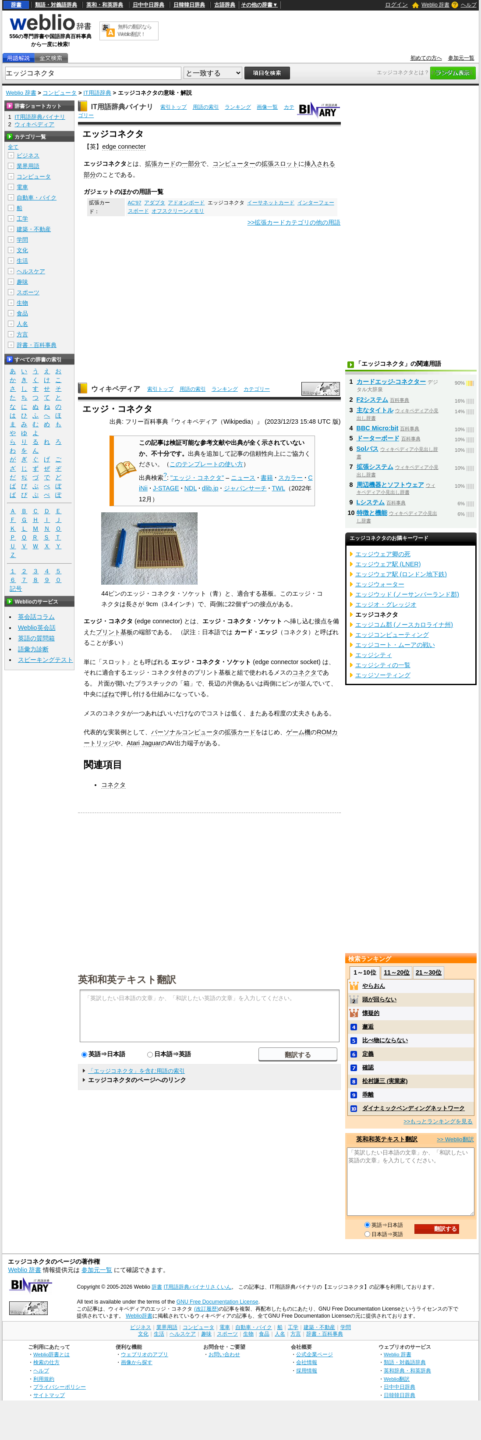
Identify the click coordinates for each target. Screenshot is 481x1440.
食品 (22, 313)
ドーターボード (378, 438)
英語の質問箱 (36, 638)
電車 (22, 187)
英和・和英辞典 (104, 5)
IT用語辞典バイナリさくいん (198, 1287)
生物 (22, 303)
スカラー (290, 477)
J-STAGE (166, 488)
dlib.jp (210, 488)
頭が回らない (379, 999)
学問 (22, 239)
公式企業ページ (314, 1354)
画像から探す (136, 1362)
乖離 (368, 1094)
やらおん (373, 986)
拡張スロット (280, 163)
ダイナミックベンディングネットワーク (413, 1108)
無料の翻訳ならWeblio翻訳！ (135, 30)
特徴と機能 (372, 512)
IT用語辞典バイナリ (122, 107)
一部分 (191, 163)
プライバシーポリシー (59, 1387)
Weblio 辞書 (435, 5)
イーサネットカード (270, 202)
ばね (108, 693)
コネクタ (304, 672)
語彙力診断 (33, 649)
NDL (190, 488)
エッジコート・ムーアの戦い (395, 644)
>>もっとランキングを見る (438, 1121)
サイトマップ (49, 1395)
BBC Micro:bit (378, 428)
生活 (22, 260)
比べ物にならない (385, 1040)
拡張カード (160, 163)
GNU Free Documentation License (217, 1302)
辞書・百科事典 (37, 345)
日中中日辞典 (148, 5)
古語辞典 (224, 5)
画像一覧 (267, 107)
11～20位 (397, 972)
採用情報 (306, 1370)
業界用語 (28, 166)
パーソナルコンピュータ (185, 732)
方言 (22, 334)
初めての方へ (426, 58)
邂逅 (368, 1026)
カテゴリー (257, 389)
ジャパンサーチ (245, 488)
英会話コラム (36, 616)
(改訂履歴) (206, 1309)
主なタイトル (375, 410)
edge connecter (123, 146)
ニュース (243, 477)
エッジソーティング (382, 675)
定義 (368, 1054)
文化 (22, 250)
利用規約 (43, 1379)
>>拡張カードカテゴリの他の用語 (294, 222)
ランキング (238, 107)
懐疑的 (370, 1013)
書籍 (267, 477)
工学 (22, 218)
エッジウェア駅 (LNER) (388, 564)
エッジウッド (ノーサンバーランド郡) (407, 594)
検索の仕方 (46, 1362)
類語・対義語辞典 (56, 5)
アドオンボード (186, 202)
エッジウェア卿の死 (382, 553)
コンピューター (233, 163)
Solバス (367, 448)
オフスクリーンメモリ (178, 211)
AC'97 (134, 202)
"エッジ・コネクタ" (197, 477)
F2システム (373, 399)
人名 (22, 324)
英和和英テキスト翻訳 (127, 979)
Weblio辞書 (139, 1316)
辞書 (16, 5)
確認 (368, 1067)
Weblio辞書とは (51, 1354)
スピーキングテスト (45, 659)
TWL (278, 488)
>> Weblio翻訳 (455, 1139)
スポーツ (28, 292)
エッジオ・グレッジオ (386, 604)
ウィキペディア (115, 389)
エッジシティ (373, 654)
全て (13, 147)
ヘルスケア (31, 271)
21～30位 (429, 972)
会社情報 (306, 1362)
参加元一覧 (461, 58)
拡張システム (375, 466)
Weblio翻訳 (397, 1379)
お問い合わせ (224, 1354)
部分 (90, 174)
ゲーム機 (298, 732)
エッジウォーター (379, 584)
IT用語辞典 (97, 92)
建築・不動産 (34, 229)
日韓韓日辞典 (189, 5)
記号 (16, 589)
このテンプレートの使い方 (206, 464)
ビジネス (28, 155)
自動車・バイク (37, 197)
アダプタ (154, 202)
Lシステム (371, 502)
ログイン (396, 4)
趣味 (22, 282)
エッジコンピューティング (392, 634)
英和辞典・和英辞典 (407, 1370)
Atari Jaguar (144, 743)
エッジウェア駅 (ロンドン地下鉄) (401, 574)
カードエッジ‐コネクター (391, 381)
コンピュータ (59, 92)
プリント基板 (114, 632)
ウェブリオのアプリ (144, 1354)
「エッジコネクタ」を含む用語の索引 (136, 1071)
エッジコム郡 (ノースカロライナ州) (404, 624)
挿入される (319, 163)
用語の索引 (206, 107)
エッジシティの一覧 (382, 664)
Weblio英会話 (37, 627)
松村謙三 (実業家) (384, 1081)
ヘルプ (469, 5)
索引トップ (173, 107)
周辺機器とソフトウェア (390, 484)
